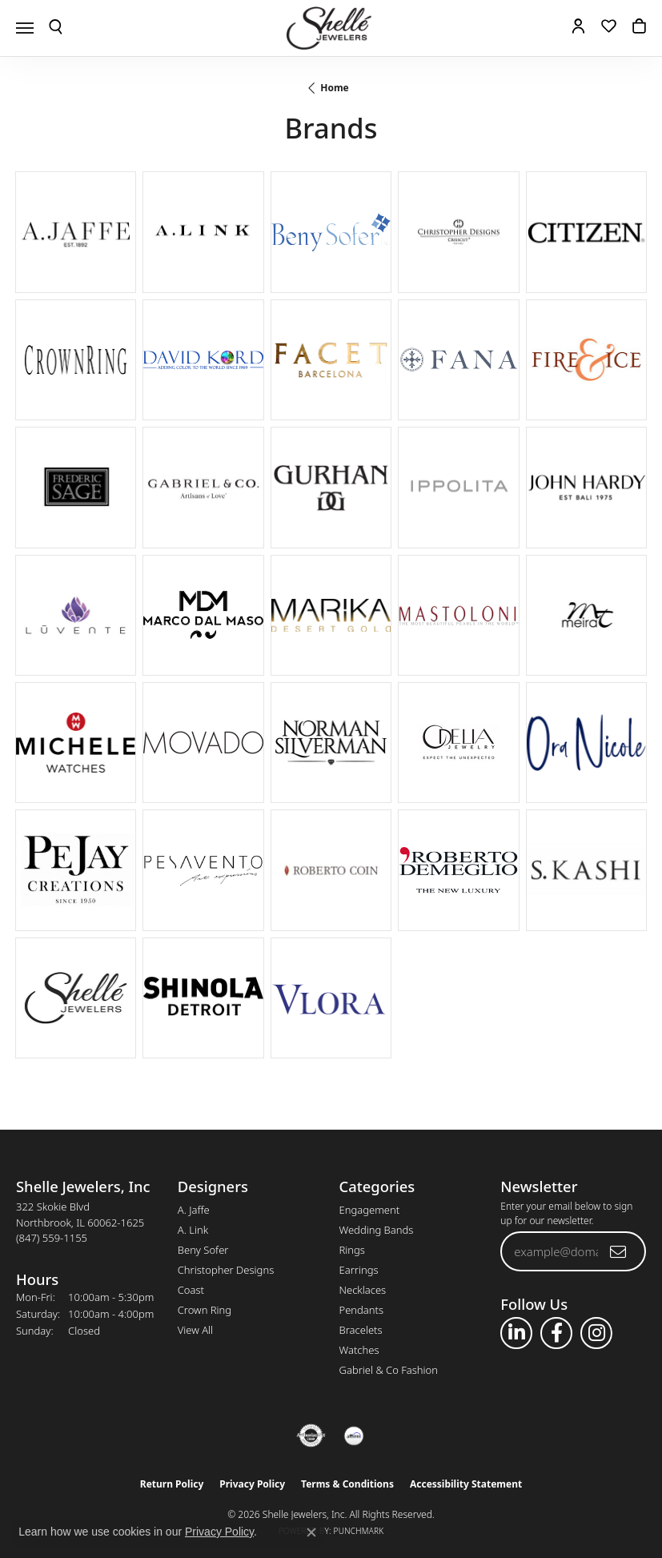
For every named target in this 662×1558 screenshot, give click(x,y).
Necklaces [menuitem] (363, 1290)
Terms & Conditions (347, 1484)
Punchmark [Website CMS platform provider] (359, 1530)
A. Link (193, 1230)
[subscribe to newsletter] (618, 1251)
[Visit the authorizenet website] (311, 1435)
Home (334, 87)
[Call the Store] (51, 1238)
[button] (55, 28)
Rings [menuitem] (352, 1250)
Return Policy (172, 1484)
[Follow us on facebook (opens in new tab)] (556, 1333)
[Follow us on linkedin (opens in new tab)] (516, 1333)
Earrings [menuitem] (359, 1270)
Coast (191, 1290)
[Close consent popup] (311, 1532)
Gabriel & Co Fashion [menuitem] (389, 1370)
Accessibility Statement (466, 1484)
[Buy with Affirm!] (354, 1435)
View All (195, 1330)
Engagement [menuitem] (369, 1210)
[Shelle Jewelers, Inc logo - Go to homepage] (331, 28)
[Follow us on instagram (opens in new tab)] (596, 1333)
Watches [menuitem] (359, 1350)
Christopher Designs (226, 1270)
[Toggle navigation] (25, 28)
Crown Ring (204, 1310)
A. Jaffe (194, 1210)
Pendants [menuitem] (361, 1310)
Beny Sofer (203, 1250)
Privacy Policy (252, 1484)
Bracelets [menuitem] (361, 1330)
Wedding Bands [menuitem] (376, 1230)
